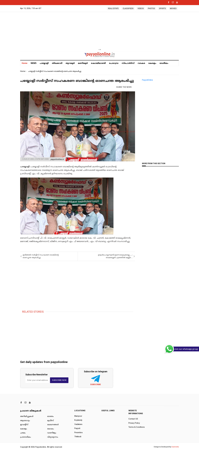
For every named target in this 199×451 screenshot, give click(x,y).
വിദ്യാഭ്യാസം (52, 437)
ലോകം (50, 429)
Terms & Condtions (136, 427)
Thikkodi (77, 436)
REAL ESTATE (113, 8)
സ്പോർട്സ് (128, 63)
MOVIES (173, 8)
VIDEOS (141, 8)
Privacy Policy (134, 423)
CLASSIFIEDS (128, 8)
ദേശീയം (164, 63)
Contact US (133, 419)
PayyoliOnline (147, 80)
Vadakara (78, 424)
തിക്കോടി (57, 63)
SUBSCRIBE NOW (59, 380)
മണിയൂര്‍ (83, 63)
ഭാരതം (50, 416)
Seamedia (175, 447)
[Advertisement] (99, 30)
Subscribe (95, 384)
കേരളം (152, 63)
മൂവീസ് (50, 420)
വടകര (141, 63)
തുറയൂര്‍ (70, 63)
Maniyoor (78, 416)
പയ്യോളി (44, 63)
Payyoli (77, 428)
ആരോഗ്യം (25, 420)
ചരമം (23, 433)
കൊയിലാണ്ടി (98, 63)
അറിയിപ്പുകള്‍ (26, 416)
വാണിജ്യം (51, 433)
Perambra (78, 432)
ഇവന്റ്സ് (24, 425)
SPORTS (162, 8)
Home (24, 63)
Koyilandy (78, 420)
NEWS (33, 63)
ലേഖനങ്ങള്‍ (53, 425)
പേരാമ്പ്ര (113, 63)
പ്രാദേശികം (25, 437)
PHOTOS (151, 8)
